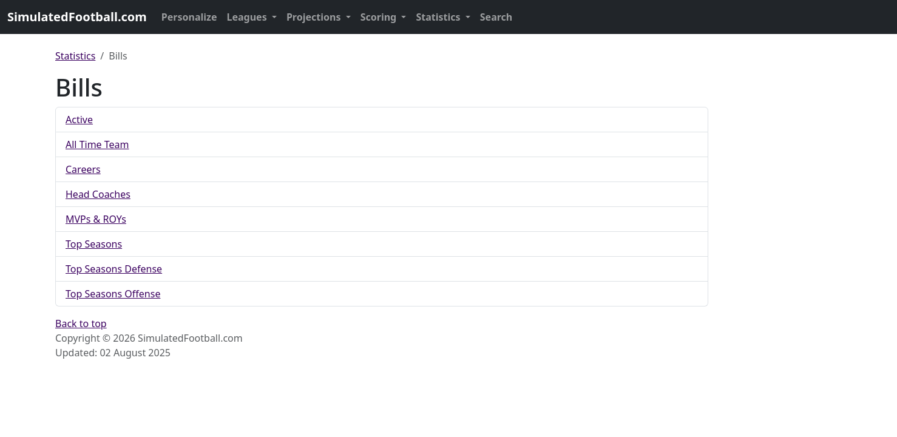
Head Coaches (98, 194)
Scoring (379, 17)
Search (496, 17)
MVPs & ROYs (96, 219)
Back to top (81, 323)
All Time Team (97, 144)
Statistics (439, 17)
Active (79, 119)
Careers (83, 169)
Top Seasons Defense (114, 269)
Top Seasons (94, 244)
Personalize (189, 17)
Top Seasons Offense (113, 293)
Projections (315, 17)
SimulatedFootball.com (77, 16)
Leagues (248, 17)
